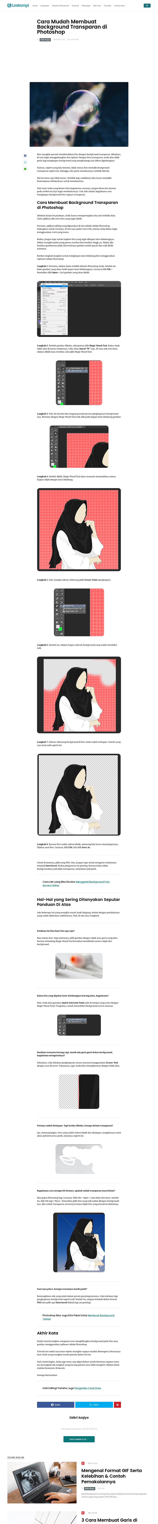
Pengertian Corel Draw (88, 1299)
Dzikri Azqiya (45, 40)
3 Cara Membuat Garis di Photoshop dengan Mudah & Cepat (113, 1437)
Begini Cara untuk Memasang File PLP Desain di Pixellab (114, 1484)
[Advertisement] (79, 61)
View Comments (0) (77, 1350)
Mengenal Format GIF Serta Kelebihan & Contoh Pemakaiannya (111, 1387)
